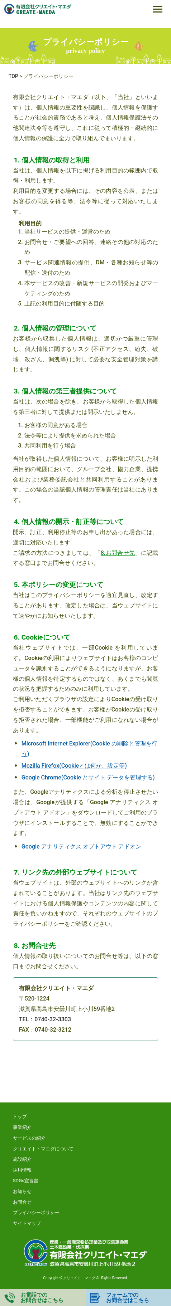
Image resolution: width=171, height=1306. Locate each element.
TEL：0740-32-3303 (45, 1019)
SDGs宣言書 (25, 1180)
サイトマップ (27, 1223)
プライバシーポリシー (36, 1212)
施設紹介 (22, 1159)
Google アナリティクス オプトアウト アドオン (82, 846)
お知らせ (22, 1191)
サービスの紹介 (29, 1138)
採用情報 (22, 1170)
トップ (20, 1116)
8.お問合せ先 (118, 552)
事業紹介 (22, 1127)
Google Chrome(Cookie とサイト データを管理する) (88, 777)
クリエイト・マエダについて (43, 1148)
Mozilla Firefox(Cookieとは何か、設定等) (74, 765)
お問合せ (22, 1202)
